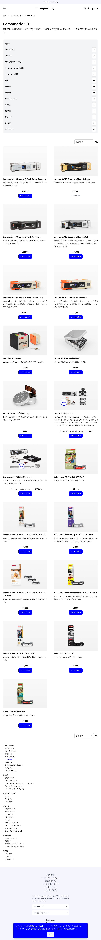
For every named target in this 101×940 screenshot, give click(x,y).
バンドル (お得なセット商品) (14, 846)
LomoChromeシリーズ (13, 825)
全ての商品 (8, 802)
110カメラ (8, 759)
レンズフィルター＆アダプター (15, 789)
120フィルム (9, 814)
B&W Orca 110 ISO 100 (64, 653)
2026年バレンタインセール (14, 844)
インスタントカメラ (10, 793)
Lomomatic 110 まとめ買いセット (17, 477)
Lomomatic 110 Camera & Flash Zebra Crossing (24, 179)
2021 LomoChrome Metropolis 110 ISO (75, 592)
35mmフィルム (10, 811)
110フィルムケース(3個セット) (16, 413)
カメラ (7, 796)
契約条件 (50, 874)
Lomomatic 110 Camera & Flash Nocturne (22, 237)
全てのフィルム (10, 809)
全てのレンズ (9, 778)
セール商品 (7, 835)
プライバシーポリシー (50, 878)
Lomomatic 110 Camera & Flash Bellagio (72, 179)
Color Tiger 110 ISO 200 (14, 711)
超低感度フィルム (11, 828)
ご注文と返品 (50, 890)
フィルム (6, 806)
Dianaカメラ (9, 762)
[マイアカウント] (89, 8)
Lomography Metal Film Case (67, 358)
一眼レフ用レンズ (11, 781)
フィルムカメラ (16, 16)
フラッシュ (8, 856)
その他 (5, 851)
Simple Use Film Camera (14, 765)
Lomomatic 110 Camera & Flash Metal (71, 237)
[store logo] (44, 8)
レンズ (5, 775)
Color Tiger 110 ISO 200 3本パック (69, 477)
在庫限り (8, 841)
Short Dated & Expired (13, 831)
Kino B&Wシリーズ (11, 823)
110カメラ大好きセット (63, 413)
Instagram (50, 920)
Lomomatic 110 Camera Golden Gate (70, 297)
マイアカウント (50, 887)
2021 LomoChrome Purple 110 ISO (73, 535)
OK (50, 934)
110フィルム (9, 817)
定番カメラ (8, 754)
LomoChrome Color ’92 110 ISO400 (19, 653)
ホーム (5, 16)
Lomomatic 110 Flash (12, 358)
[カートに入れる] (25, 196)
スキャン (8, 820)
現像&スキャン (10, 859)
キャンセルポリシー (50, 884)
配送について (50, 881)
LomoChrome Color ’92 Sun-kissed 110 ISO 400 (24, 535)
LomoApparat (10, 751)
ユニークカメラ (10, 757)
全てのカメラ (9, 748)
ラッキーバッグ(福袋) (12, 838)
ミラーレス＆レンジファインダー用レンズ (19, 783)
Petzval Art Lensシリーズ (14, 786)
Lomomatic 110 (10, 771)
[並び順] (84, 141)
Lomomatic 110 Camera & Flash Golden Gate (23, 297)
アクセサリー (9, 768)
